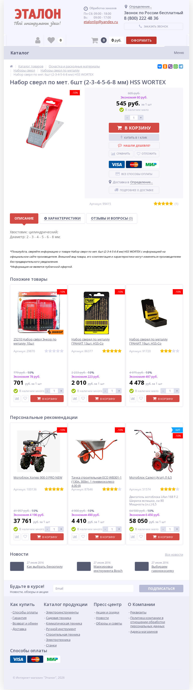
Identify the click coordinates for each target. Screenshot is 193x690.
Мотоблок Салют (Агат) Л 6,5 (150, 477)
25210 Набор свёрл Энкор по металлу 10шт (35, 341)
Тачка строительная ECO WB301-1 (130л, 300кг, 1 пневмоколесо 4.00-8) (96, 481)
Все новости (174, 555)
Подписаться (161, 588)
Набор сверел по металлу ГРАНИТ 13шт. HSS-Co (90, 341)
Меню (179, 52)
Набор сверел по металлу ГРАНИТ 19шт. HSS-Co (148, 341)
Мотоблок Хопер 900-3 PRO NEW (38, 477)
